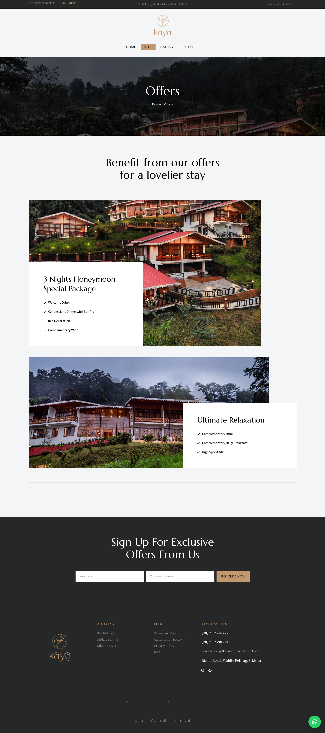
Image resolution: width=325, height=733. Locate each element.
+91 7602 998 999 (66, 3)
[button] (279, 4)
